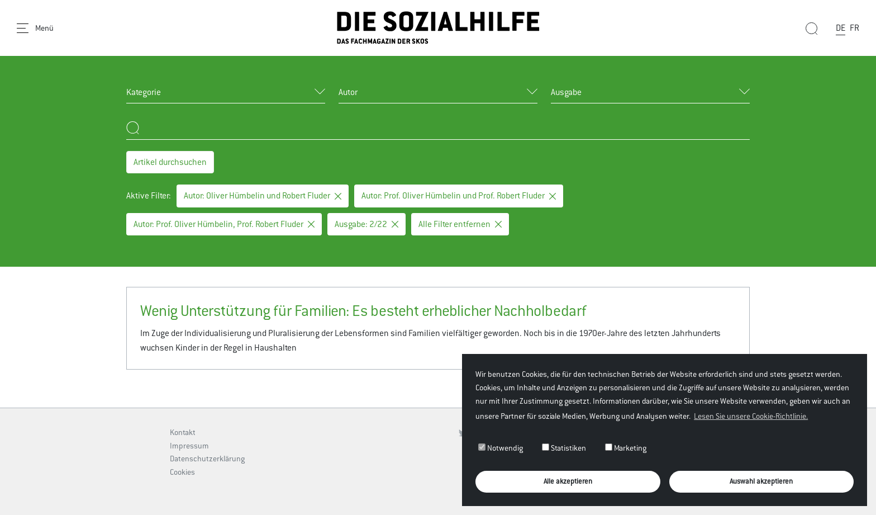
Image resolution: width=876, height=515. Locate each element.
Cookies (182, 472)
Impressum (189, 446)
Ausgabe (566, 92)
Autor (348, 92)
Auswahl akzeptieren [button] (761, 481)
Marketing (625, 448)
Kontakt (183, 432)
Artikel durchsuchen (170, 162)
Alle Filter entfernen (460, 224)
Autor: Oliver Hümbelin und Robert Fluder (262, 195)
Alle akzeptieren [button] (568, 481)
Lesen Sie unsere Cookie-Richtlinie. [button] (751, 416)
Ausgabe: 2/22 (366, 224)
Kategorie (143, 92)
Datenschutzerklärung (207, 458)
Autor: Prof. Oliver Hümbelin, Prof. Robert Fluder (224, 224)
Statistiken (564, 448)
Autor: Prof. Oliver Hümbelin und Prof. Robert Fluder (458, 195)
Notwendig (500, 448)
